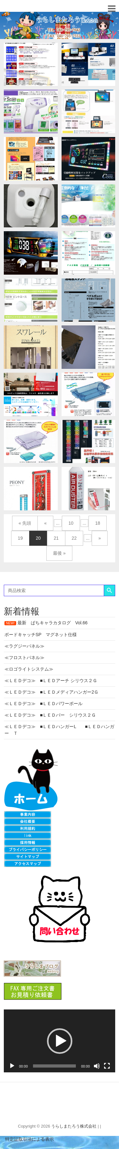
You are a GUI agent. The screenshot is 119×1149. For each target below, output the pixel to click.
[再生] (12, 1066)
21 (56, 538)
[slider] (54, 1066)
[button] (59, 1041)
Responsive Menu (111, 8)
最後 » (59, 553)
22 (74, 538)
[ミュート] (97, 1066)
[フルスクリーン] (107, 1066)
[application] (59, 1040)
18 (97, 523)
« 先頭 (25, 523)
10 (71, 523)
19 (20, 538)
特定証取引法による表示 (27, 1139)
